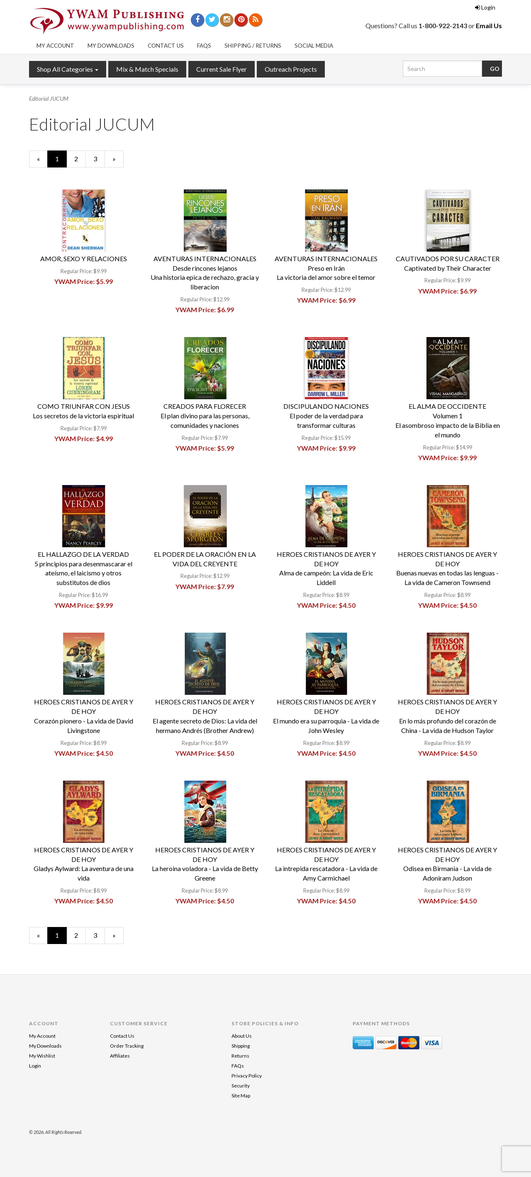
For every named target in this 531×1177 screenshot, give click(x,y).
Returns (240, 1056)
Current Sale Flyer (221, 69)
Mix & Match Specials (147, 69)
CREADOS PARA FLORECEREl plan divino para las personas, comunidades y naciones (205, 415)
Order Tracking (127, 1046)
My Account (55, 45)
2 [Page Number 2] (80, 158)
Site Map (240, 1095)
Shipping (240, 1046)
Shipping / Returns (252, 45)
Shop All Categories (67, 69)
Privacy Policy (246, 1076)
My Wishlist (42, 1056)
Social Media (314, 45)
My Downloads (111, 45)
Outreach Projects (291, 69)
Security (240, 1085)
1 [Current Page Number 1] (61, 160)
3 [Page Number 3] (99, 158)
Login (485, 7)
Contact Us (166, 45)
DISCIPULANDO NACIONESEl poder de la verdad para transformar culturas (326, 415)
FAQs (204, 45)
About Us (241, 1036)
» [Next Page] (118, 160)
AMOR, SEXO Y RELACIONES (83, 258)
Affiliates (120, 1056)
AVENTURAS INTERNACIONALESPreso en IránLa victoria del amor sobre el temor (326, 268)
